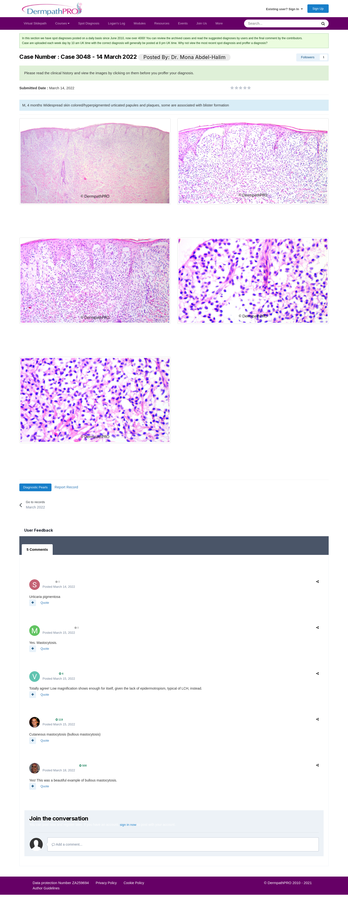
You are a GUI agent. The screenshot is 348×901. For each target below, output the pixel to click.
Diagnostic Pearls (35, 489)
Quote (45, 604)
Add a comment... (67, 846)
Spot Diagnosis (88, 25)
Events (183, 25)
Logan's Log (116, 25)
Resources (161, 25)
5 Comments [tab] (37, 551)
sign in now (128, 826)
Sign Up (318, 10)
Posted (59, 588)
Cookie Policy (133, 884)
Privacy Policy (106, 884)
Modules (139, 25)
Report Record (66, 489)
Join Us (201, 25)
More (219, 25)
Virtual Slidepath (35, 25)
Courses (62, 25)
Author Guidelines (46, 890)
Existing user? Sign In (284, 10)
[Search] (268, 26)
